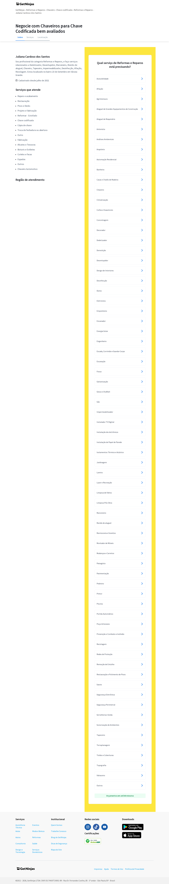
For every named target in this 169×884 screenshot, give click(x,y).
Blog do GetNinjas (58, 837)
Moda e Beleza (38, 831)
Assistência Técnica (20, 826)
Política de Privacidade (134, 869)
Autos (18, 837)
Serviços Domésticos (37, 850)
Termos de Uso (117, 869)
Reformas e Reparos (35, 9)
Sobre (20, 37)
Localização (43, 37)
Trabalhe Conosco (58, 831)
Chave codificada (64, 9)
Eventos (35, 825)
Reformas (36, 837)
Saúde (34, 843)
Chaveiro (51, 9)
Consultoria (21, 843)
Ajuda (106, 869)
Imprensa (98, 869)
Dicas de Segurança (59, 843)
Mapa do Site (56, 849)
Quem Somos (56, 825)
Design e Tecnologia (20, 850)
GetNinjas (20, 9)
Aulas (18, 831)
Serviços (30, 37)
